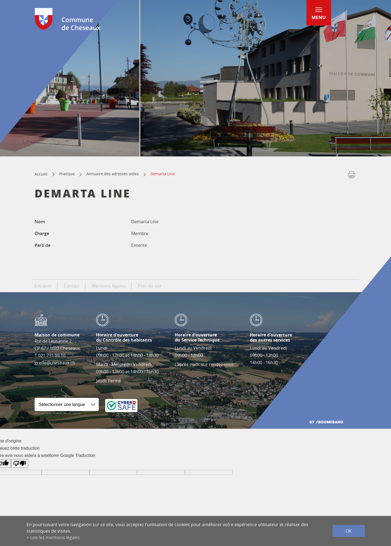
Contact (72, 286)
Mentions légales (109, 286)
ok (349, 531)
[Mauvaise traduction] (19, 463)
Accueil (41, 174)
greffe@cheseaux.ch (55, 363)
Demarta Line (163, 173)
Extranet (43, 286)
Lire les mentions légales (55, 537)
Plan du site (150, 286)
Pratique (67, 173)
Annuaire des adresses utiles (112, 173)
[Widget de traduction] (67, 404)
